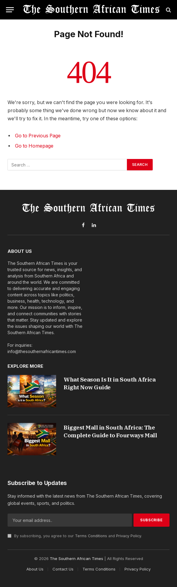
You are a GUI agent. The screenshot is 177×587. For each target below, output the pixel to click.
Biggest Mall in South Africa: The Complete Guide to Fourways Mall (110, 431)
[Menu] (10, 9)
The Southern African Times (76, 558)
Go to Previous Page (38, 136)
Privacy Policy (128, 536)
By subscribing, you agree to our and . (75, 536)
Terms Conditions (91, 536)
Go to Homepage (34, 146)
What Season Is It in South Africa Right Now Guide (109, 383)
